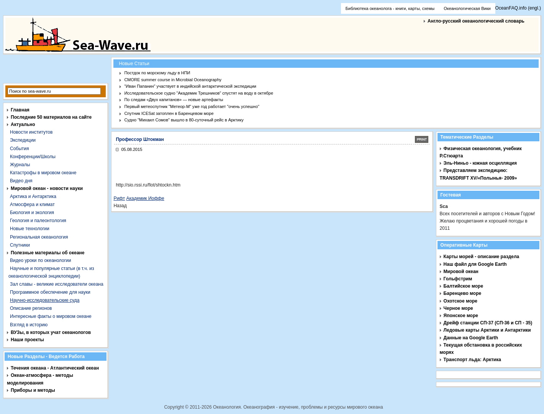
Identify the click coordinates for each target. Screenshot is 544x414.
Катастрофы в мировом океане (43, 172)
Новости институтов (31, 132)
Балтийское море (463, 286)
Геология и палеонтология (38, 220)
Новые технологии (29, 228)
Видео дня (21, 180)
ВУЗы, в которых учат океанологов (51, 332)
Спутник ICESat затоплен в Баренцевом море (168, 113)
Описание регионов (31, 308)
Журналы (20, 164)
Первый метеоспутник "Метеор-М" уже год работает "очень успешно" (191, 106)
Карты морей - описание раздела (481, 256)
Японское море (461, 315)
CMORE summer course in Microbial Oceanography (172, 79)
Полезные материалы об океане (47, 252)
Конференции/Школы (33, 156)
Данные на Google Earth (471, 337)
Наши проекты (27, 339)
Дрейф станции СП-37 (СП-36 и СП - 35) (488, 323)
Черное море (458, 308)
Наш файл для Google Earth (475, 264)
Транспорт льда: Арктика (472, 359)
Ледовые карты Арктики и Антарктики (487, 330)
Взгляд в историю (29, 324)
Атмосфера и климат (32, 204)
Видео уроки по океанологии (40, 260)
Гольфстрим (458, 278)
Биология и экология (32, 212)
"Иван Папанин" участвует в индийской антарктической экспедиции (190, 86)
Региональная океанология (39, 237)
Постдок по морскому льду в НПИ (157, 72)
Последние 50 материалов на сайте (51, 117)
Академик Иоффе (145, 198)
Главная (20, 110)
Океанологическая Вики (467, 8)
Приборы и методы (33, 390)
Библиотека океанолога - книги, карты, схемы (390, 8)
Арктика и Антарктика (33, 196)
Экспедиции (23, 140)
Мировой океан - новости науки (47, 188)
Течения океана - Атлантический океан (55, 368)
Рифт (119, 198)
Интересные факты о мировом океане (51, 316)
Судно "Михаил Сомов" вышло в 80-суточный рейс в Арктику (183, 120)
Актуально (23, 124)
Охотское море (460, 301)
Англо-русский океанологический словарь (476, 21)
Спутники (20, 245)
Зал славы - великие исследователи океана (56, 284)
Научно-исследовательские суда (44, 300)
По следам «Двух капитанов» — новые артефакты (173, 99)
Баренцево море (463, 293)
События (19, 148)
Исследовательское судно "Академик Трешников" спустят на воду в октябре (198, 93)
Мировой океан (461, 271)
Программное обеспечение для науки (50, 292)
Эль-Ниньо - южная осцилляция (480, 163)
